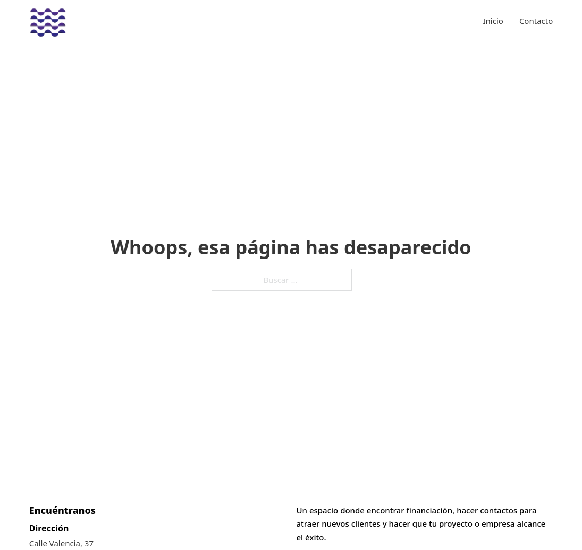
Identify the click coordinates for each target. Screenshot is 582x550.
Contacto (536, 20)
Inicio (493, 20)
